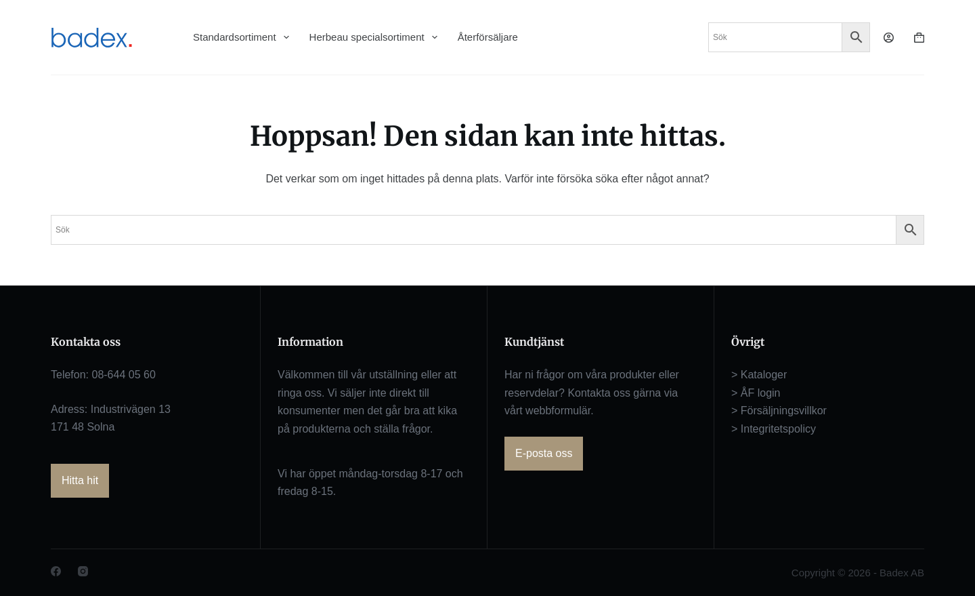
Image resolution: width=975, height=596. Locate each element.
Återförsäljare (488, 37)
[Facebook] (56, 571)
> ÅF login (755, 393)
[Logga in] (889, 38)
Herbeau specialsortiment (373, 37)
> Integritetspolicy (773, 429)
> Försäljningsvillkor (779, 410)
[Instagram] (83, 571)
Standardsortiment (241, 37)
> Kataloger (759, 374)
